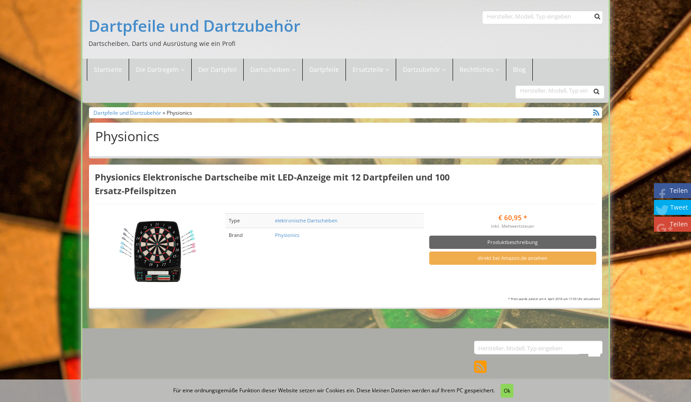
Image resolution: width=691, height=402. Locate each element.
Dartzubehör (422, 69)
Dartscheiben (271, 69)
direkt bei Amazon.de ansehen (512, 258)
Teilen (679, 190)
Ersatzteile (369, 69)
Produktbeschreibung (512, 242)
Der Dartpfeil (217, 69)
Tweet (679, 207)
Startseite (108, 69)
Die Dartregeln (160, 69)
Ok (507, 390)
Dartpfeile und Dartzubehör (195, 26)
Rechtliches (479, 69)
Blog (519, 69)
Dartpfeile (324, 69)
